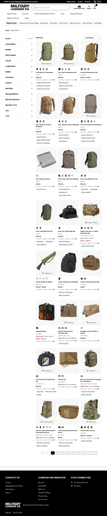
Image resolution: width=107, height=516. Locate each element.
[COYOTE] (40, 121)
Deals (28, 18)
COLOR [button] (8, 61)
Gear (64, 14)
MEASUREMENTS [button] (11, 94)
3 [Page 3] (63, 453)
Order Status (9, 489)
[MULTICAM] (91, 228)
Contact (8, 482)
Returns (88, 2)
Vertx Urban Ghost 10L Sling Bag (68, 179)
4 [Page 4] (68, 453)
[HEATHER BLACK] (59, 228)
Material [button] (9, 88)
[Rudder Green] (88, 121)
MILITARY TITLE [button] (11, 105)
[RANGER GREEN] (62, 69)
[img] (53, 80)
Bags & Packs (13, 14)
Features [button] (9, 77)
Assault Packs (87, 23)
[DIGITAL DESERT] (47, 427)
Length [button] (8, 83)
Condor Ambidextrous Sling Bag (68, 282)
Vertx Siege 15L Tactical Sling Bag (68, 124)
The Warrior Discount (79, 482)
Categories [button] (10, 44)
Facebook (76, 486)
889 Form (41, 489)
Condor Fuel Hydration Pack (89, 72)
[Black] (37, 228)
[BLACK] (37, 69)
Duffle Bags (98, 23)
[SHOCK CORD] (91, 121)
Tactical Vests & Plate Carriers (45, 14)
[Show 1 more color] (94, 121)
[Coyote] (85, 69)
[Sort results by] (93, 38)
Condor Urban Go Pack (87, 430)
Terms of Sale (17, 513)
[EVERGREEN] (43, 69)
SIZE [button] (7, 111)
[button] (79, 7)
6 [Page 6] (79, 453)
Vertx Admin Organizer (43, 179)
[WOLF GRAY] (69, 69)
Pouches (26, 14)
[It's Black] (81, 121)
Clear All (30, 38)
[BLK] (37, 376)
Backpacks (44, 23)
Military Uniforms (14, 18)
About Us (41, 482)
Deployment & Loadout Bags (29, 23)
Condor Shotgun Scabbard (44, 282)
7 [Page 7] (84, 453)
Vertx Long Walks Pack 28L (89, 179)
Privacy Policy (43, 496)
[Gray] (37, 175)
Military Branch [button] (12, 100)
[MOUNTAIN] (85, 121)
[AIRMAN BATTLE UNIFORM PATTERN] (37, 427)
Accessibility (42, 486)
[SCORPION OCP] (47, 278)
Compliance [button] (10, 66)
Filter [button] (8, 39)
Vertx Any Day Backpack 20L (67, 72)
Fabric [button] (8, 72)
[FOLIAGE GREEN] (62, 376)
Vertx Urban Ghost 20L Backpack (90, 124)
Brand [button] (8, 50)
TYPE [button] (7, 116)
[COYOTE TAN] (85, 228)
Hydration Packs (75, 23)
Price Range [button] (10, 55)
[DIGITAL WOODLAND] (88, 228)
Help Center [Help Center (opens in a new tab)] (71, 2)
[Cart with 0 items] (94, 7)
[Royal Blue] (40, 228)
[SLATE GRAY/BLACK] (47, 69)
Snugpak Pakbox (41, 331)
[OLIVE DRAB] (88, 69)
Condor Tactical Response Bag (89, 282)
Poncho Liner (62, 379)
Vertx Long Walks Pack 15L (44, 231)
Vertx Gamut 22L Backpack (44, 72)
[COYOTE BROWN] (40, 69)
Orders (80, 2)
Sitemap (8, 513)
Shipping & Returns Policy (14, 486)
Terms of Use (42, 499)
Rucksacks (53, 23)
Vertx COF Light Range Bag (66, 231)
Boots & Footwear (77, 14)
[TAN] (66, 69)
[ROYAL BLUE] (85, 175)
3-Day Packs (63, 23)
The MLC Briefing (44, 493)
